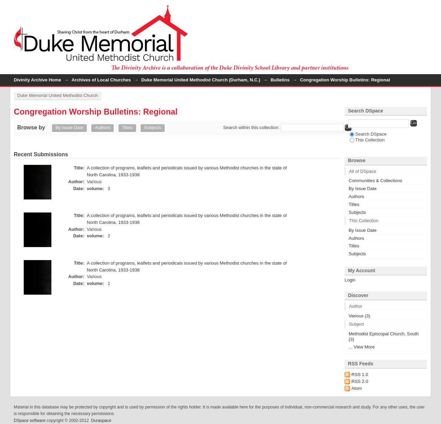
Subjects (152, 127)
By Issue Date (69, 127)
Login (421, 8)
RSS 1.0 (359, 374)
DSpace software (29, 420)
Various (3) (359, 315)
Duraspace (101, 420)
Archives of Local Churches (101, 79)
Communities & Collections (375, 180)
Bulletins (279, 79)
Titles (127, 127)
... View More (362, 346)
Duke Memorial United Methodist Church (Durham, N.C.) (200, 79)
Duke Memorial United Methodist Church (57, 95)
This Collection (367, 139)
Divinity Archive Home (37, 79)
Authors (102, 127)
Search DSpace (368, 134)
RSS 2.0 (359, 381)
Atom (356, 388)
